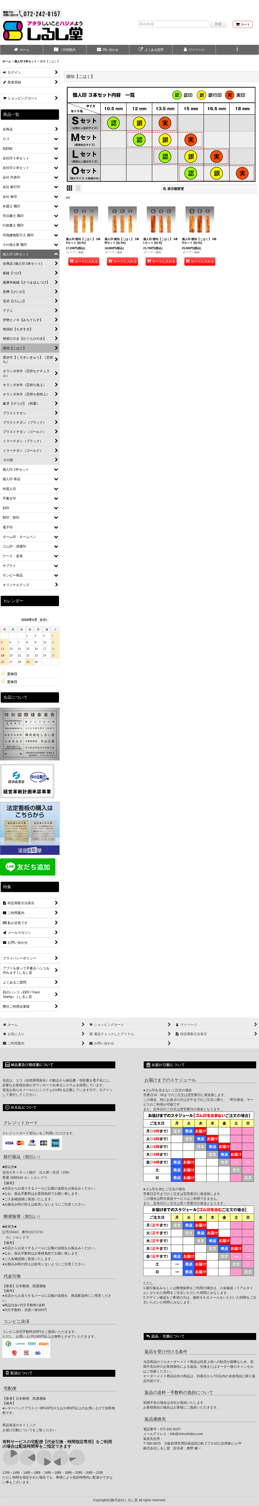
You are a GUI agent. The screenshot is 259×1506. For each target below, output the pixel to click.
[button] (237, 50)
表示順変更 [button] (173, 189)
